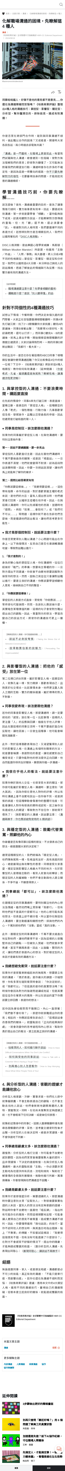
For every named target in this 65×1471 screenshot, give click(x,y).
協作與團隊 (9, 1368)
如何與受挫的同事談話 (24, 1056)
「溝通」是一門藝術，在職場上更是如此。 (28, 153)
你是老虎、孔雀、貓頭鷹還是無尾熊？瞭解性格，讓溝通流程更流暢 (32, 374)
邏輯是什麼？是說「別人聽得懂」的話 (30, 293)
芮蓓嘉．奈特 (29, 1429)
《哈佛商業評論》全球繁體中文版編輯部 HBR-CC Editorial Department (32, 35)
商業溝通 (33, 1364)
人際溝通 (20, 1364)
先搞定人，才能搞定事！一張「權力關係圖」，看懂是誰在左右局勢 (42, 1454)
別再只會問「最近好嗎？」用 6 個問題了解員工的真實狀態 (43, 1422)
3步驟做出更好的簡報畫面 (38, 1403)
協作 (44, 1364)
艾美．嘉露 (28, 1445)
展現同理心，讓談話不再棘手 (40, 1251)
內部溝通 (8, 1364)
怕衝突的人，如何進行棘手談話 (27, 1047)
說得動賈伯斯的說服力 (26, 648)
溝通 (24, 13)
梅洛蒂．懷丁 (29, 1461)
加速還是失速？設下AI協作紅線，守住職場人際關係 (42, 1438)
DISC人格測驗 (29, 236)
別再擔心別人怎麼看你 (23, 1066)
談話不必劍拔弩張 (21, 639)
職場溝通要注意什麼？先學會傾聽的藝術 (32, 288)
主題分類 (16, 13)
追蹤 (56, 1347)
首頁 (8, 13)
